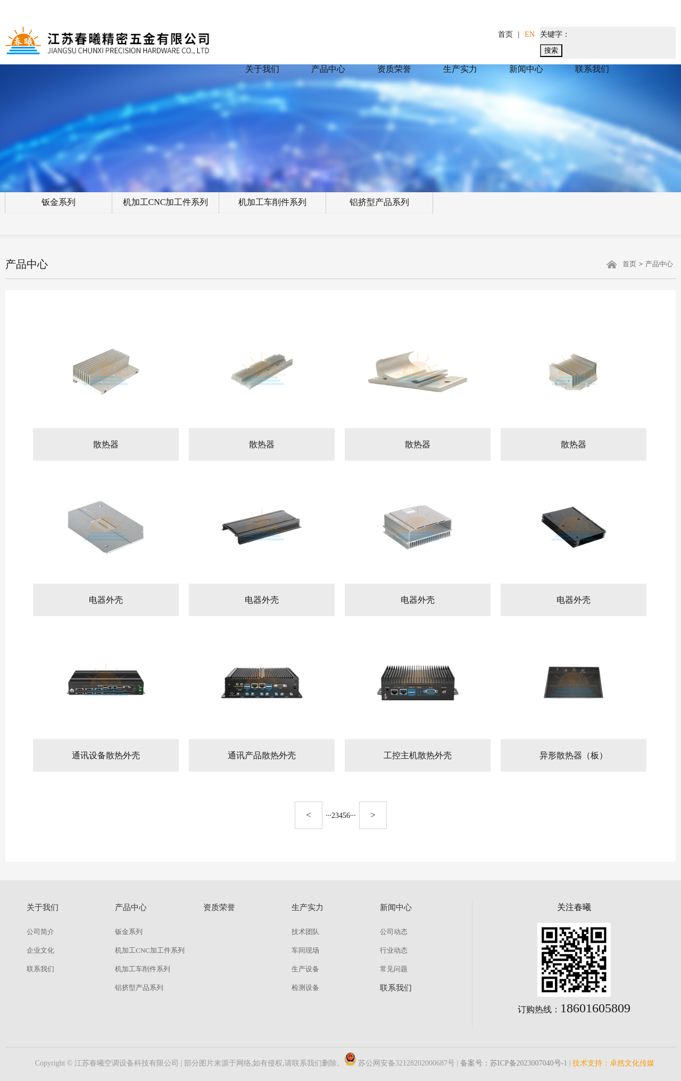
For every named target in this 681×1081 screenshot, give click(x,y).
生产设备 (305, 969)
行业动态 (394, 950)
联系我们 (592, 68)
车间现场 (305, 950)
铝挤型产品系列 (379, 202)
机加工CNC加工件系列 (166, 202)
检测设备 (305, 988)
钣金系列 (58, 202)
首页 (505, 34)
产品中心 (328, 68)
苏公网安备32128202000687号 (399, 1063)
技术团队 (305, 932)
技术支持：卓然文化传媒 (613, 1063)
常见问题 (394, 969)
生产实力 (460, 68)
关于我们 (262, 68)
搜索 (551, 50)
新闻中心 (526, 68)
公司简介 (40, 932)
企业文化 (40, 950)
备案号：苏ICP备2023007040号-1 (513, 1063)
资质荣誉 (394, 68)
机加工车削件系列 (272, 202)
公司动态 (394, 932)
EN (530, 34)
